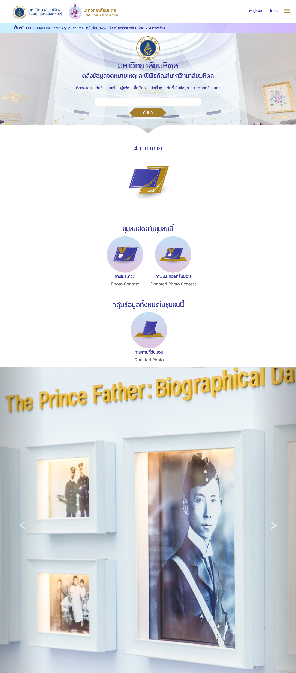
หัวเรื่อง (156, 88)
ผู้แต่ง (124, 88)
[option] (124, 269)
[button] (274, 11)
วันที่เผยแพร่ (105, 88)
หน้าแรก (25, 28)
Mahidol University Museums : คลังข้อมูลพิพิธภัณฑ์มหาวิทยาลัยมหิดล (90, 28)
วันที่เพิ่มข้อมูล (178, 88)
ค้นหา (148, 112)
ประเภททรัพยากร (207, 88)
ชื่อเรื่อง (140, 88)
